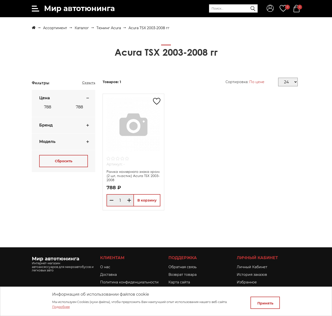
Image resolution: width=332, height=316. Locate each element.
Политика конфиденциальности (129, 282)
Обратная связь (182, 267)
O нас (105, 267)
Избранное (247, 282)
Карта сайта (179, 282)
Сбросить (63, 161)
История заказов (252, 274)
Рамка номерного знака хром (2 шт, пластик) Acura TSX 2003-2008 (133, 175)
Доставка (108, 274)
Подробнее (61, 307)
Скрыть (88, 82)
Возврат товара (182, 274)
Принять (265, 303)
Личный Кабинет (252, 267)
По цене (256, 82)
